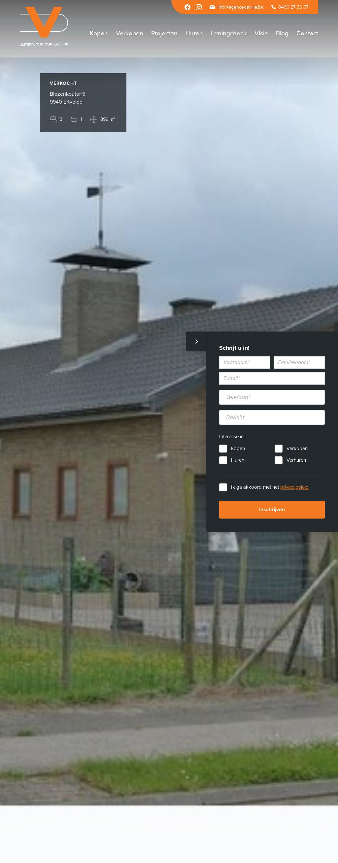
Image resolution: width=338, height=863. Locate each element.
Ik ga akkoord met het (270, 487)
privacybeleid (294, 487)
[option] (169, 431)
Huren (237, 460)
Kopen (238, 448)
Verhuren (296, 460)
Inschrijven (272, 509)
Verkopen (297, 448)
